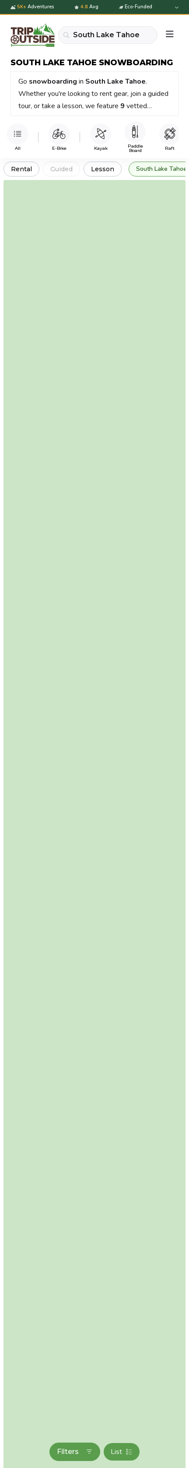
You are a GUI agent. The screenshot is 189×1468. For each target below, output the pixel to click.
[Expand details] (175, 7)
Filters (75, 1451)
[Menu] (169, 35)
